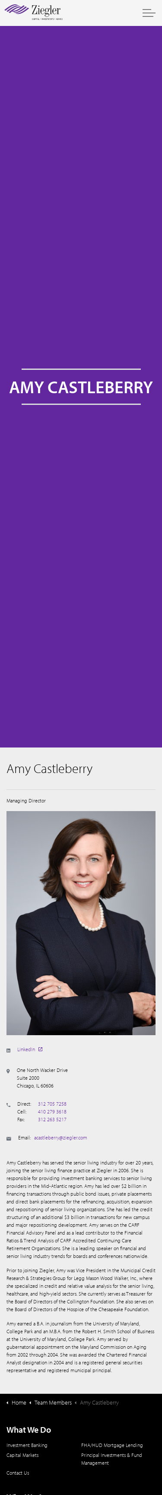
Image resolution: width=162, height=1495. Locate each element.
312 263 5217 (52, 1119)
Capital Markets (22, 1455)
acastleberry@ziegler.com (60, 1137)
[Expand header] (149, 13)
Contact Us (17, 1472)
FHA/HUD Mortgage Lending (112, 1445)
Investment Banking (27, 1445)
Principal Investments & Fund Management (111, 1459)
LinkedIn (29, 1049)
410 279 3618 (52, 1111)
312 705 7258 (52, 1103)
